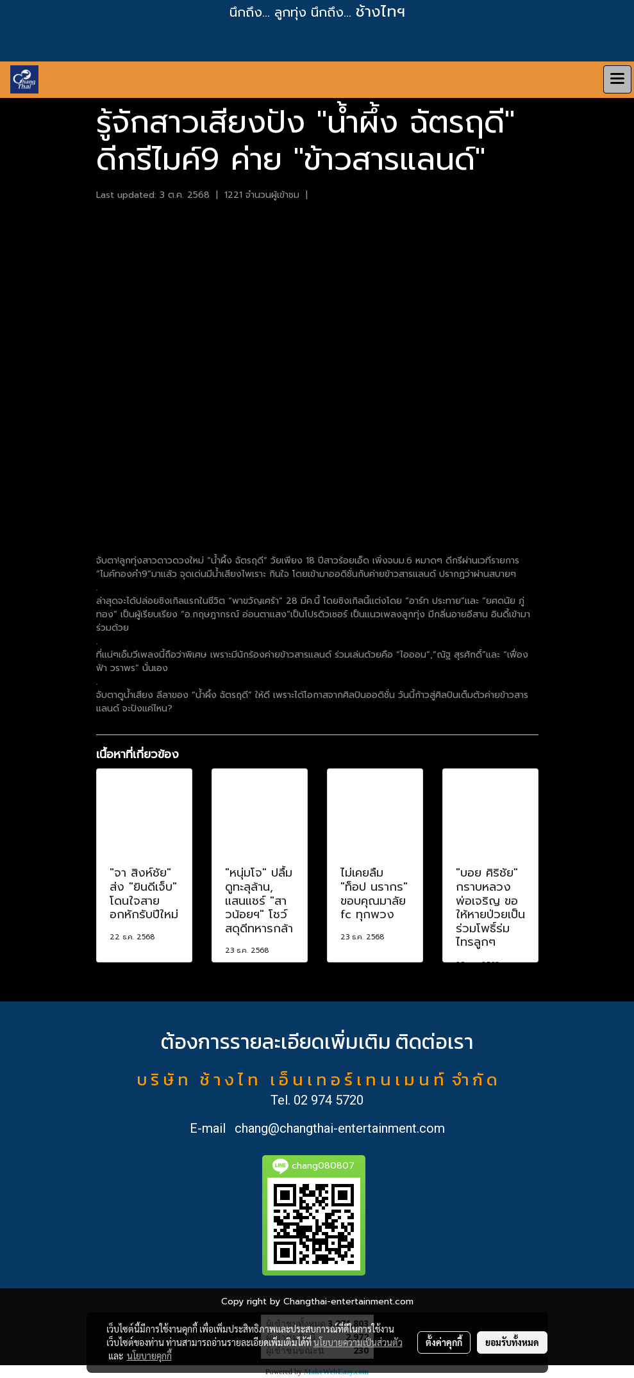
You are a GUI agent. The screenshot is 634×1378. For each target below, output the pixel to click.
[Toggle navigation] (617, 79)
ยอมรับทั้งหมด (512, 1342)
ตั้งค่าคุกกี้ (444, 1342)
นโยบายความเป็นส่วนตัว (358, 1342)
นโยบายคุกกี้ (149, 1355)
